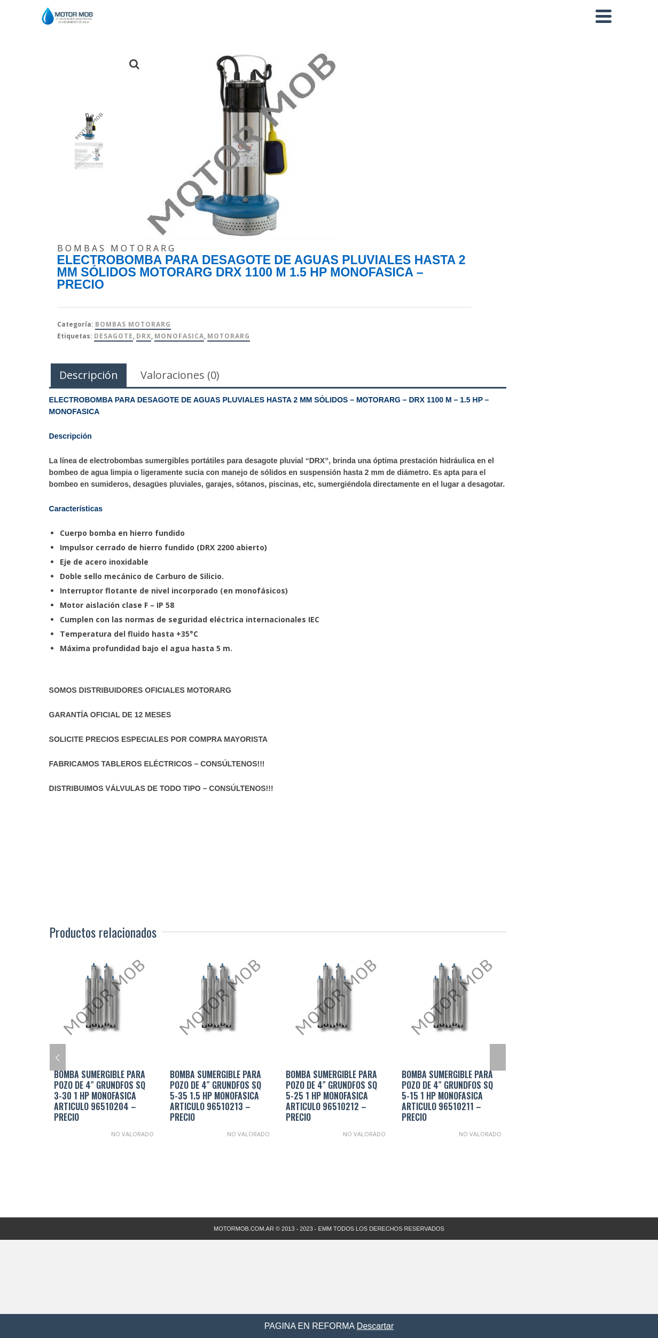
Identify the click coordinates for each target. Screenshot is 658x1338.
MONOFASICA (179, 336)
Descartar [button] (375, 1326)
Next (498, 1057)
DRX (143, 336)
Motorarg (228, 336)
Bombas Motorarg (133, 324)
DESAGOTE (113, 336)
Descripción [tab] (88, 375)
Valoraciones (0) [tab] (180, 375)
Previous (58, 1057)
